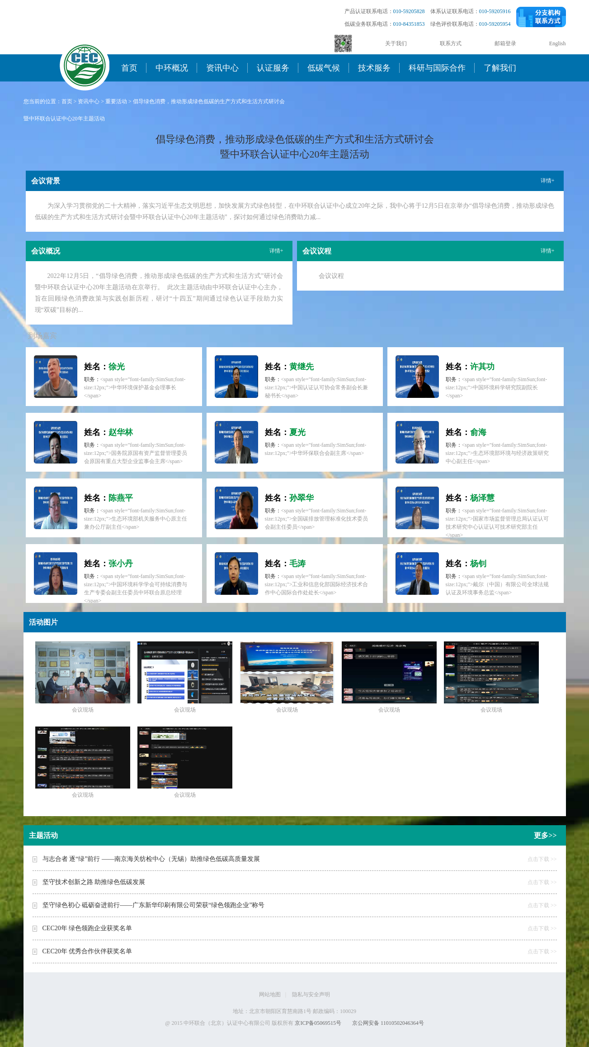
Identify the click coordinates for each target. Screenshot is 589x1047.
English (557, 43)
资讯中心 (222, 67)
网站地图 (270, 994)
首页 (129, 67)
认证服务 (273, 67)
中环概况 (171, 67)
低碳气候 (323, 67)
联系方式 (451, 43)
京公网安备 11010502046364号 (388, 1023)
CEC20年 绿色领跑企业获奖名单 (87, 928)
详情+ (548, 180)
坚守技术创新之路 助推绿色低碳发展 (94, 882)
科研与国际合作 (437, 67)
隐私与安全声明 (311, 994)
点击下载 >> (542, 859)
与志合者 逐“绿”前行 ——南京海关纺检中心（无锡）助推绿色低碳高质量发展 (151, 859)
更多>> (545, 835)
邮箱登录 (505, 43)
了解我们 (500, 67)
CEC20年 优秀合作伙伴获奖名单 (87, 951)
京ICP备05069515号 (318, 1023)
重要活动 (116, 101)
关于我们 (396, 43)
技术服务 (374, 67)
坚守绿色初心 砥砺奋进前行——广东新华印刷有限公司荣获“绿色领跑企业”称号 (153, 905)
